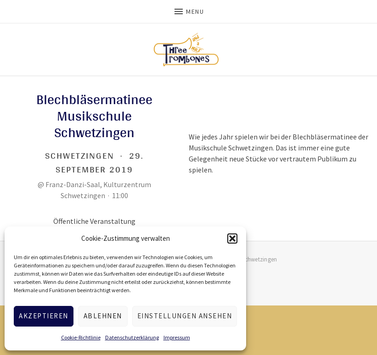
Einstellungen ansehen (184, 315)
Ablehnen (103, 315)
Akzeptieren (43, 315)
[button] (232, 238)
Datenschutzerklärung (132, 337)
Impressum (176, 337)
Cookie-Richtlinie (81, 337)
